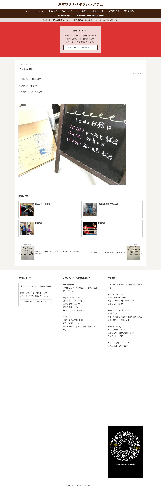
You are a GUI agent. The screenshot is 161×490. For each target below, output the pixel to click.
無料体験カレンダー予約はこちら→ (80, 48)
